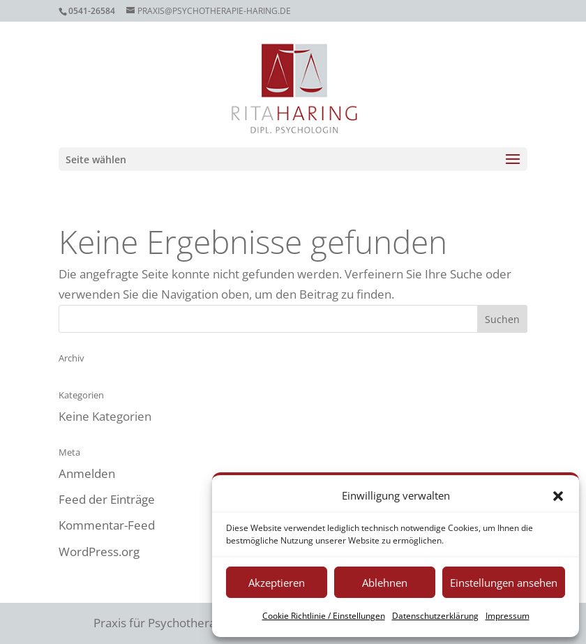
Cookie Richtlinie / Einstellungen (323, 616)
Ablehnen (384, 583)
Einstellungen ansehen (503, 583)
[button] (558, 496)
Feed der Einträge (107, 499)
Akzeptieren (276, 583)
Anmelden (87, 473)
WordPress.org (99, 552)
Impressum (507, 616)
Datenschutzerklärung (435, 616)
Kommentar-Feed (107, 525)
